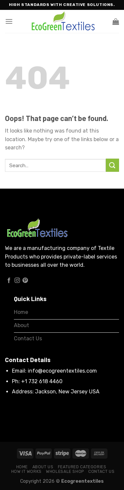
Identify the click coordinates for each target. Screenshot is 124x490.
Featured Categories (82, 467)
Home (22, 467)
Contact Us (101, 471)
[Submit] (112, 165)
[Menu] (9, 21)
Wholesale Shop (65, 471)
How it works (26, 471)
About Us (43, 467)
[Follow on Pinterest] (25, 281)
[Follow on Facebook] (9, 281)
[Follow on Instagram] (17, 281)
